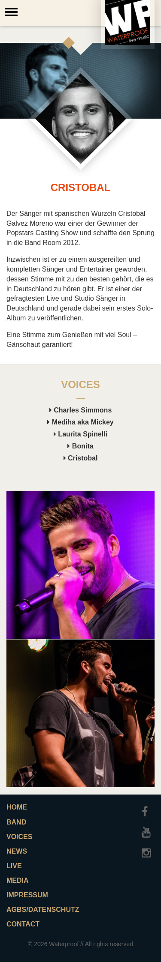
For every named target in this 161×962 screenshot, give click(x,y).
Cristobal (81, 458)
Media (17, 880)
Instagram (148, 848)
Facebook (148, 807)
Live (14, 865)
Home (16, 807)
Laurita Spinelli (80, 434)
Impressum (27, 895)
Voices (19, 836)
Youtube (148, 828)
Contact (22, 924)
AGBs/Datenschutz (40, 909)
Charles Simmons (80, 410)
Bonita (80, 446)
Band (16, 822)
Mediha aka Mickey (80, 422)
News (16, 851)
